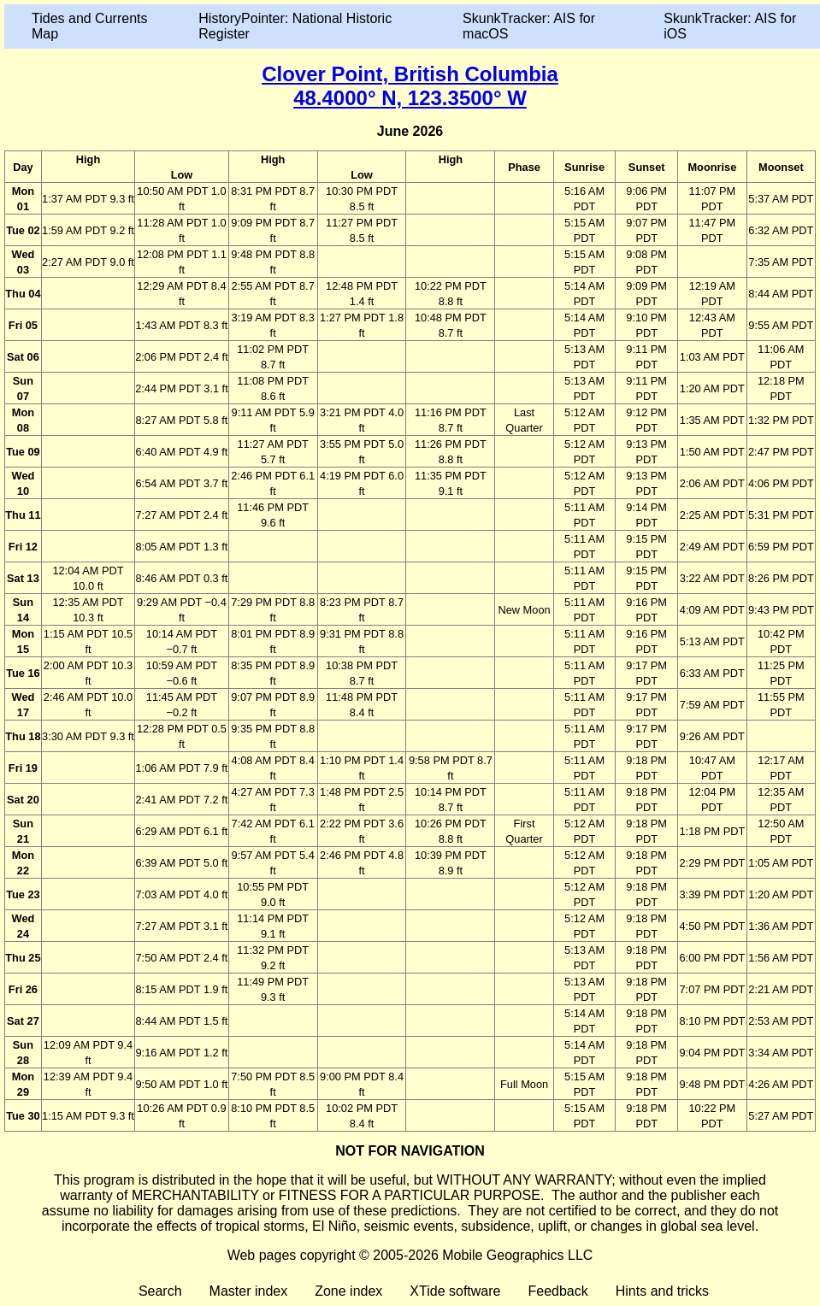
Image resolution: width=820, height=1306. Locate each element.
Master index (248, 1291)
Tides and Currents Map (89, 26)
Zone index (348, 1291)
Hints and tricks (662, 1291)
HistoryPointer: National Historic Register (295, 26)
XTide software (455, 1291)
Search (160, 1291)
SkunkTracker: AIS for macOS (529, 26)
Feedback (557, 1291)
